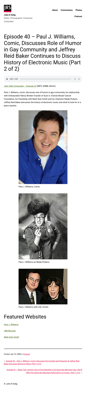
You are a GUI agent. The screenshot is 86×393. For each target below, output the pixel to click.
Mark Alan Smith (11, 337)
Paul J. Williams (11, 324)
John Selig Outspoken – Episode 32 (20, 86)
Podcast (26, 354)
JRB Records (10, 331)
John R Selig (10, 15)
